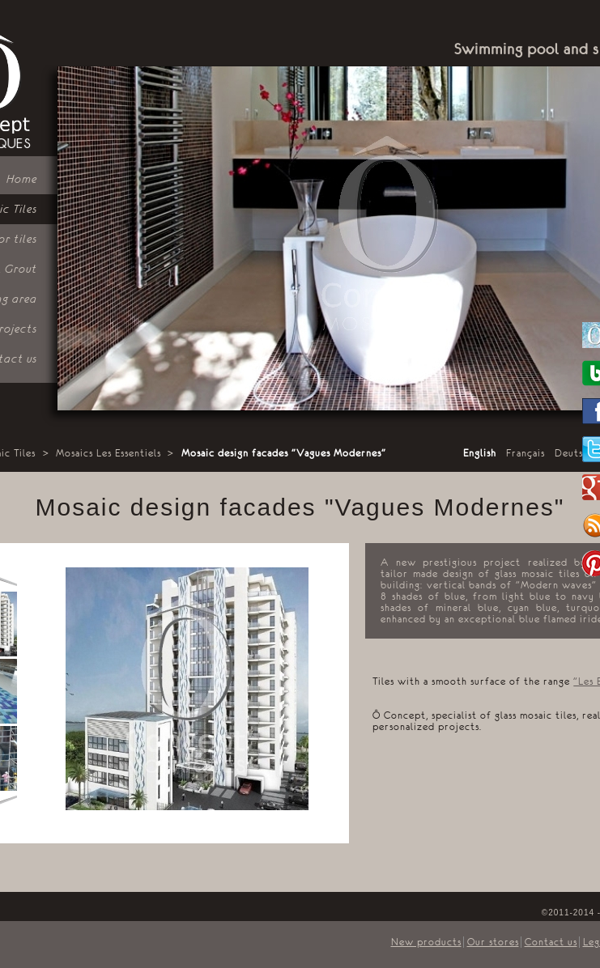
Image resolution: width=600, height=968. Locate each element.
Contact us (551, 942)
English (479, 453)
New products (426, 942)
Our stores (493, 942)
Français (525, 453)
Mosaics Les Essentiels (108, 453)
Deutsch (574, 453)
